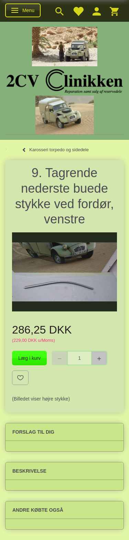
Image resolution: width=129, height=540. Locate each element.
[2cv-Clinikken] (65, 80)
